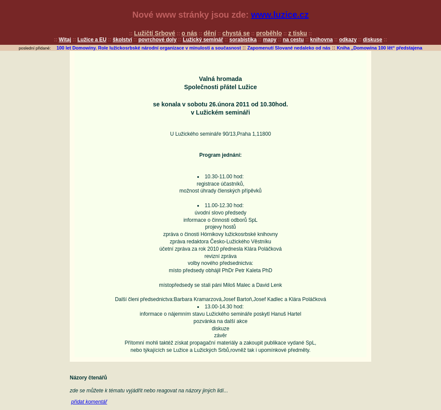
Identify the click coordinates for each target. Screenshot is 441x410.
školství (122, 40)
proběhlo (269, 33)
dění (210, 33)
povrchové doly (157, 40)
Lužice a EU (92, 40)
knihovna (321, 40)
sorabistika (243, 40)
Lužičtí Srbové (154, 33)
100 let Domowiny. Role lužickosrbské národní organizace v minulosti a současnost (148, 47)
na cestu (293, 40)
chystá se (236, 33)
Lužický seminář (203, 40)
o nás (190, 33)
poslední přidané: (35, 48)
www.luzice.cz (280, 14)
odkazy (348, 40)
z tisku (297, 33)
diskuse (372, 40)
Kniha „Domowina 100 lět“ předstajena (379, 47)
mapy (269, 40)
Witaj (65, 40)
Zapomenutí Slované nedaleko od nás (288, 47)
